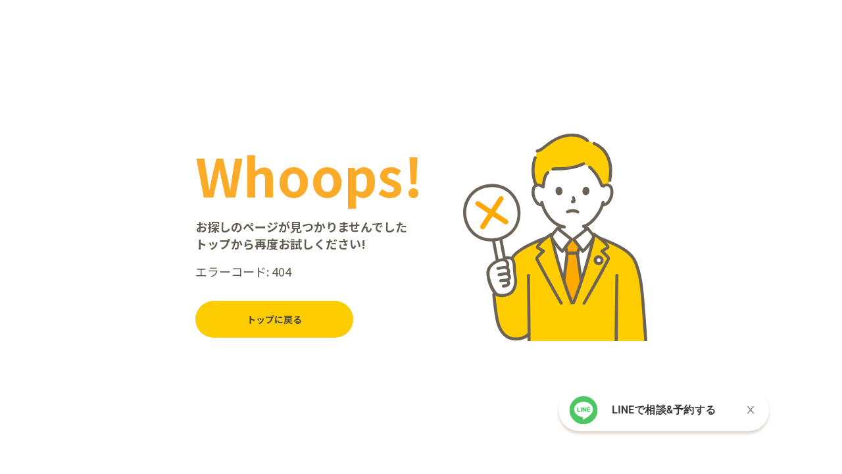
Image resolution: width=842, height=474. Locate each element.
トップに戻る (274, 319)
